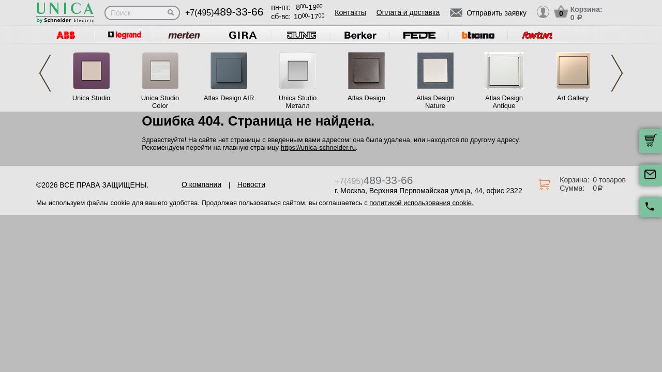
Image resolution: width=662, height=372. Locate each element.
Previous (45, 73)
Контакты (350, 12)
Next (617, 73)
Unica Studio (91, 98)
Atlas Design (366, 98)
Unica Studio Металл (298, 102)
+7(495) (224, 12)
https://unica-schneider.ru (318, 147)
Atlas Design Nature (435, 102)
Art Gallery (573, 98)
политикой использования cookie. (421, 203)
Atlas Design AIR (229, 98)
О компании (201, 184)
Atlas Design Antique (504, 102)
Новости (251, 184)
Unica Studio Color (160, 102)
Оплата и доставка (408, 12)
